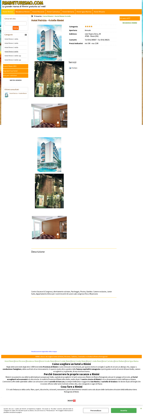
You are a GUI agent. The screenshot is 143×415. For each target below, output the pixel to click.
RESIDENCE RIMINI (130, 23)
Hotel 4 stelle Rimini (47, 361)
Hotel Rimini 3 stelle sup (13, 56)
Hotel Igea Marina (83, 12)
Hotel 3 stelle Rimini (62, 361)
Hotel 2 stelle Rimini (78, 361)
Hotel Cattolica (53, 12)
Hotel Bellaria (68, 12)
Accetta (124, 410)
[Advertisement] (97, 51)
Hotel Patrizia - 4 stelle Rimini (15, 94)
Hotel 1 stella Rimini (94, 361)
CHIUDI (141, 408)
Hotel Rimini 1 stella (11, 39)
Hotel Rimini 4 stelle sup (13, 60)
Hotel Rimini (8, 12)
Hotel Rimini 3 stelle (11, 47)
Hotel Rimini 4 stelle (11, 51)
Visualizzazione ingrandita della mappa (44, 351)
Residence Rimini (23, 12)
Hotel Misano (99, 12)
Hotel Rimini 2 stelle (11, 43)
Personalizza (95, 410)
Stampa (74, 68)
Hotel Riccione (38, 12)
